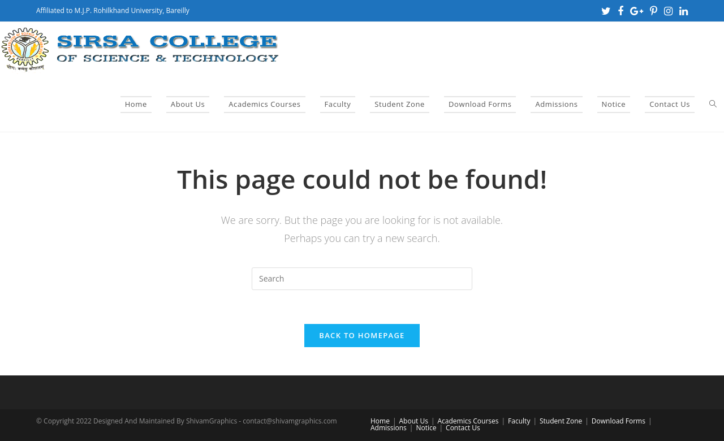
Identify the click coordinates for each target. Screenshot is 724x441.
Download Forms (618, 421)
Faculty (519, 421)
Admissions (388, 428)
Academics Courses (467, 421)
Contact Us (463, 428)
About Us (413, 421)
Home (380, 421)
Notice (426, 428)
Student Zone (561, 421)
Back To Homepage (361, 335)
